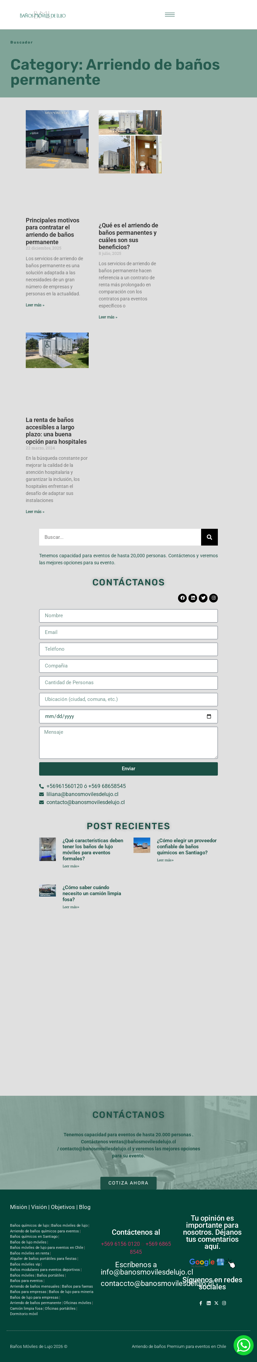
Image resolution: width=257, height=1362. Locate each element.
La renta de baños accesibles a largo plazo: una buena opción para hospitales (56, 430)
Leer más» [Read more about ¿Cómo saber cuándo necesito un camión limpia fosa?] (71, 907)
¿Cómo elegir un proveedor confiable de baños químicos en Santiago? (187, 847)
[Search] (209, 537)
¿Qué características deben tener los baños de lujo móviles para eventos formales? (93, 850)
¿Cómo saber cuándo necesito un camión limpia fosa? (92, 893)
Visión (39, 1207)
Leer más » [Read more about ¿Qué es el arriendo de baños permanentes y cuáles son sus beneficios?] (108, 317)
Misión (18, 1207)
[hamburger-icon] (169, 14)
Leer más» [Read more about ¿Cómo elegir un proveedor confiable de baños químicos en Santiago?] (165, 860)
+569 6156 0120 (120, 1244)
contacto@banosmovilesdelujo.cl (95, 1148)
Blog (85, 1207)
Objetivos (63, 1207)
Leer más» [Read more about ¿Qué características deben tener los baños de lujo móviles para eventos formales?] (71, 866)
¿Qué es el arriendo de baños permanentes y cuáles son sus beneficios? (128, 236)
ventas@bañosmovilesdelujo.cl (142, 1141)
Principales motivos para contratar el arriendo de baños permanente (52, 231)
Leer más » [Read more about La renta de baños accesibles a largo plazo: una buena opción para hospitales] (35, 511)
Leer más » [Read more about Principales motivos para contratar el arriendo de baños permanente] (35, 305)
